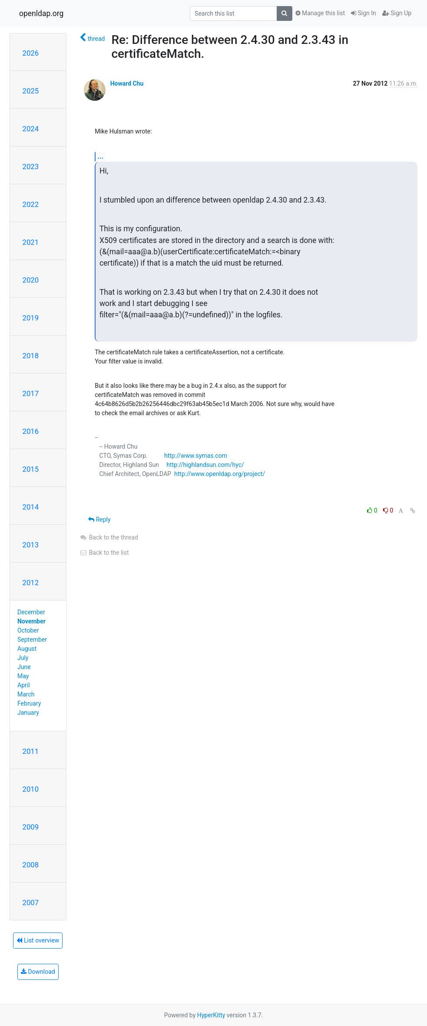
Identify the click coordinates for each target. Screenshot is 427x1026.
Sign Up (396, 13)
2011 (31, 751)
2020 (31, 280)
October (28, 630)
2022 (31, 204)
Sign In (363, 13)
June (24, 666)
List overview (38, 940)
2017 (31, 393)
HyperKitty (211, 1015)
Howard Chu (127, 83)
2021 (31, 242)
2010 (31, 789)
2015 (31, 469)
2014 (31, 507)
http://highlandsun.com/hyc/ (205, 464)
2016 (31, 431)
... (100, 156)
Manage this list (320, 13)
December (31, 612)
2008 (31, 864)
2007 (31, 902)
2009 (31, 827)
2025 (31, 91)
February (29, 703)
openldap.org (41, 13)
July (22, 657)
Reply (99, 519)
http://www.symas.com (195, 455)
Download (38, 971)
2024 (31, 128)
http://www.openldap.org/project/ (219, 473)
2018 (31, 355)
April (23, 685)
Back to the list (104, 552)
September (32, 639)
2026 (31, 53)
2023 (31, 166)
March (26, 694)
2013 (31, 544)
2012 (31, 582)
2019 (31, 317)
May (23, 676)
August (26, 648)
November (31, 621)
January (28, 712)
